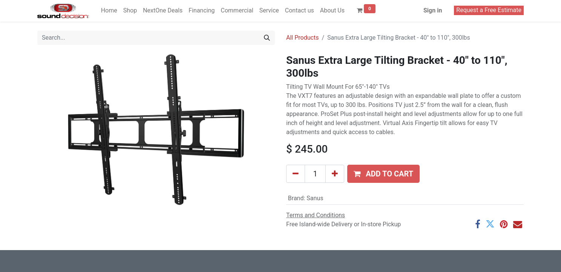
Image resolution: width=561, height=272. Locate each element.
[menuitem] (109, 10)
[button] (383, 174)
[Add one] (334, 174)
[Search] (267, 38)
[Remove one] (295, 174)
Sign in (432, 10)
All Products (302, 37)
